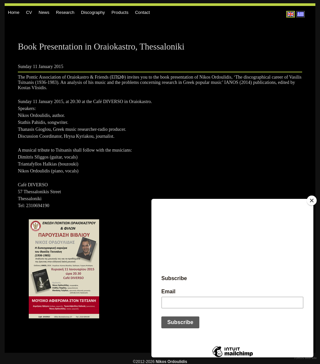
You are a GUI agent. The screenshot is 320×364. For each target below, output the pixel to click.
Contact (142, 12)
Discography (93, 12)
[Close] (312, 200)
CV (29, 12)
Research (65, 12)
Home (14, 12)
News (44, 12)
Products (119, 12)
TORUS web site (305, 358)
